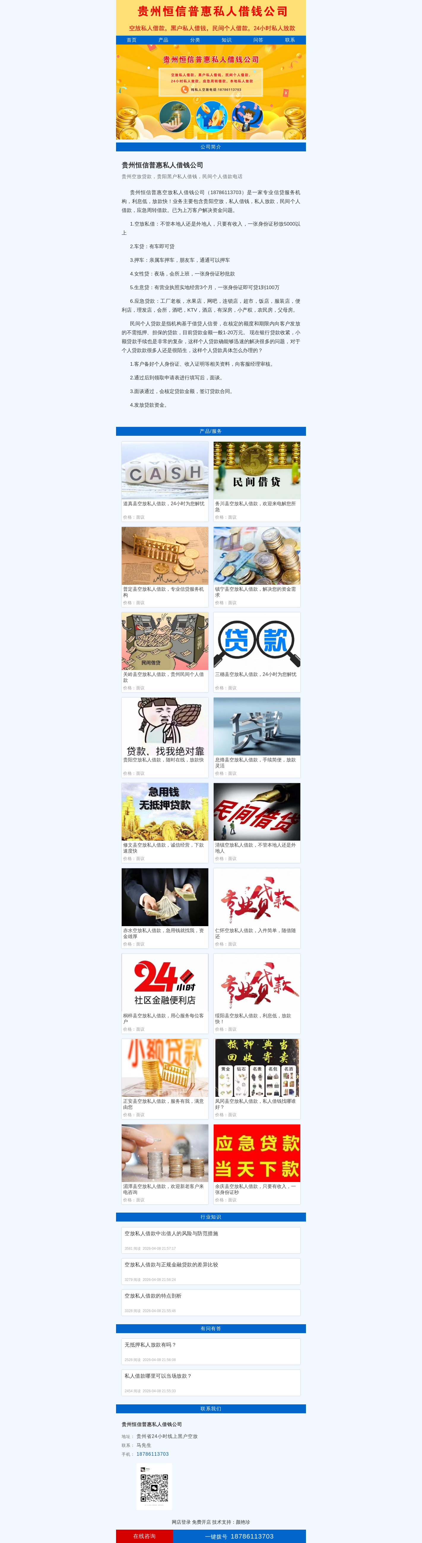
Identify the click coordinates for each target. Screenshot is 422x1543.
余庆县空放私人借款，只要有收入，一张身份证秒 (255, 1189)
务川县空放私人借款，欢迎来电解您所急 (255, 506)
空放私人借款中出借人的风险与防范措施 (171, 1233)
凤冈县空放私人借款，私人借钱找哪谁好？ (255, 1104)
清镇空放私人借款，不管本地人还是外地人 (255, 847)
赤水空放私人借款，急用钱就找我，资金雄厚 (163, 933)
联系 (290, 39)
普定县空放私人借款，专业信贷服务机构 (163, 592)
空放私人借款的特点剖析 (153, 1296)
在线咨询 (144, 1536)
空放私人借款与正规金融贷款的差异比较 (171, 1265)
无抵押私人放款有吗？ (151, 1345)
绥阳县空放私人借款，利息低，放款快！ (253, 1018)
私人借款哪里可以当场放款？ (158, 1376)
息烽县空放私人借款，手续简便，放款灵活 (255, 762)
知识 (227, 39)
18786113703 (153, 1454)
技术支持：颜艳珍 (231, 1522)
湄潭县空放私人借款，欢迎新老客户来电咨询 (163, 1189)
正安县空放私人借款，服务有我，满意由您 (163, 1104)
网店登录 (181, 1522)
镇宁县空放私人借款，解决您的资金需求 (255, 592)
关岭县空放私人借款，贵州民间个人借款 (163, 677)
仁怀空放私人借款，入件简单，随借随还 (255, 933)
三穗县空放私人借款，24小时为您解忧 (255, 674)
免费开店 (201, 1522)
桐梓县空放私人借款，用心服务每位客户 (163, 1018)
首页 (132, 39)
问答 (258, 39)
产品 (163, 39)
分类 (195, 39)
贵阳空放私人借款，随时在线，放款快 (163, 759)
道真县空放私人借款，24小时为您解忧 (163, 503)
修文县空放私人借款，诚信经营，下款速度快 (163, 847)
